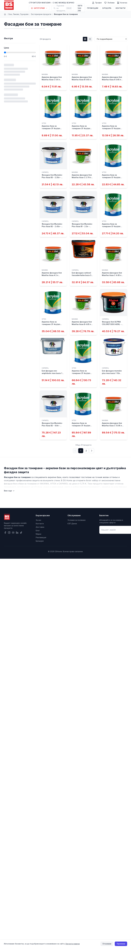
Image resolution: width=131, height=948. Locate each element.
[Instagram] (9, 532)
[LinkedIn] (17, 532)
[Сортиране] (110, 39)
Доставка (40, 527)
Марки (38, 534)
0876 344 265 (80, 8)
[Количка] (122, 2)
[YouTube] (13, 532)
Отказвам (106, 944)
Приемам (121, 944)
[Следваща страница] (91, 450)
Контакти (121, 8)
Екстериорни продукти (41, 14)
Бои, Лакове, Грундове (19, 14)
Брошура (106, 8)
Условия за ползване (77, 520)
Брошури (40, 541)
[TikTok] (21, 532)
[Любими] (109, 2)
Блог (38, 530)
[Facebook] (5, 532)
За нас (38, 520)
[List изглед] (90, 39)
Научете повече (72, 944)
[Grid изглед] (85, 39)
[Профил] (97, 2)
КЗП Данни (72, 523)
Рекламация (41, 537)
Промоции (92, 8)
